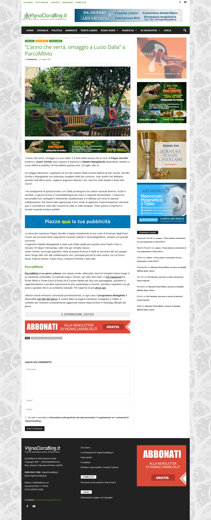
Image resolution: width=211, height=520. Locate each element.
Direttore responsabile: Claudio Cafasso (100, 467)
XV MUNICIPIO (150, 30)
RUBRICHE (129, 30)
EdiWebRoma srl (41, 482)
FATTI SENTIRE (41, 2)
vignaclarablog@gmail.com (48, 500)
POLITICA (56, 30)
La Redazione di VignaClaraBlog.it (97, 452)
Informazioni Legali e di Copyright (97, 497)
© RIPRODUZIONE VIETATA (77, 314)
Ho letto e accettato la (77, 419)
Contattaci (85, 462)
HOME (30, 30)
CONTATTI (55, 2)
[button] (184, 30)
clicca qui (100, 287)
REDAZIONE (67, 2)
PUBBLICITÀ (80, 2)
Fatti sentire (86, 457)
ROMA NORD (109, 30)
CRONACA (42, 30)
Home (27, 37)
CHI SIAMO (28, 2)
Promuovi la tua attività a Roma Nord (98, 482)
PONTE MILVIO (41, 41)
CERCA (167, 30)
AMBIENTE (71, 30)
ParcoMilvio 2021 (39, 338)
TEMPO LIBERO (88, 30)
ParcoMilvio (32, 273)
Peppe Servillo (55, 338)
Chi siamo (85, 447)
